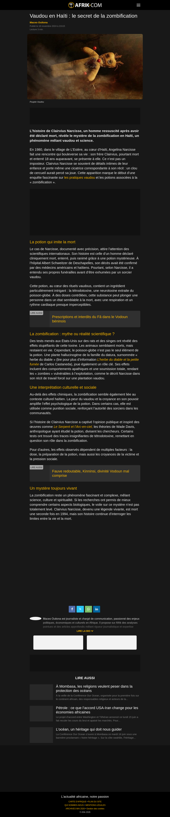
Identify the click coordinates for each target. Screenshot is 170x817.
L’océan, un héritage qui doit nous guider (89, 729)
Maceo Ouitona (39, 22)
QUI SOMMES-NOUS (74, 805)
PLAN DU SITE (94, 802)
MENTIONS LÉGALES (95, 805)
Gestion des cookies (95, 809)
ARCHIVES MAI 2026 (75, 809)
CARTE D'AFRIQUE (77, 802)
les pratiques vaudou (79, 177)
